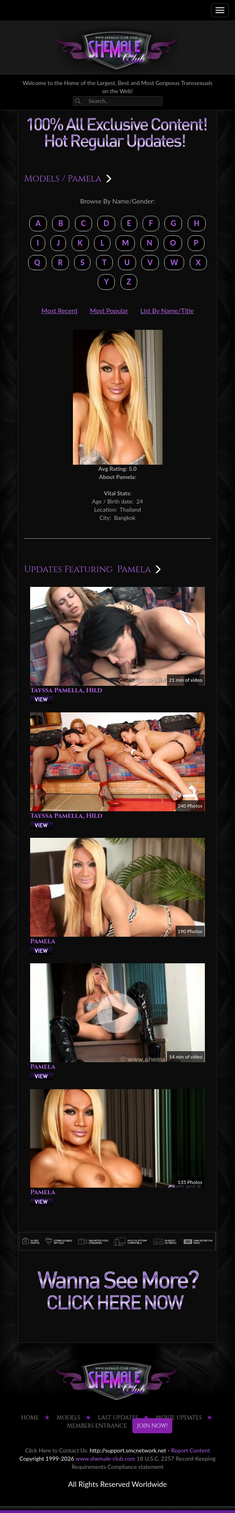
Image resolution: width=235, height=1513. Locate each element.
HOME (30, 1417)
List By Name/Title (167, 310)
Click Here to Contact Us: (56, 1450)
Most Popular (109, 310)
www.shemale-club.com (105, 1458)
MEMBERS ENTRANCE (97, 1426)
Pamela (42, 941)
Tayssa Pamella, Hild (66, 690)
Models (41, 179)
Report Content (190, 1450)
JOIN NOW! (152, 1426)
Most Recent (60, 310)
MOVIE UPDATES (179, 1417)
